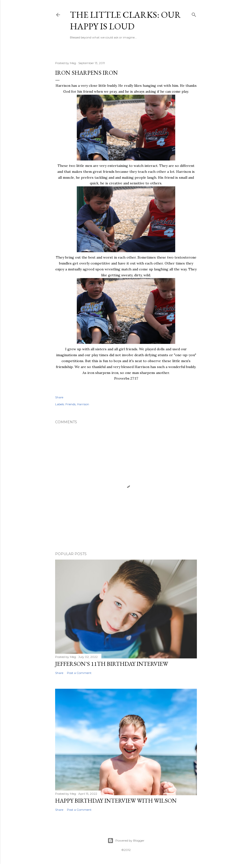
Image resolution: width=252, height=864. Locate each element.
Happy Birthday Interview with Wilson (116, 800)
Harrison (83, 404)
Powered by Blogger (126, 841)
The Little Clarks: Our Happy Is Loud (125, 20)
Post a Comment (79, 673)
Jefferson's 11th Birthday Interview (111, 664)
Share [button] (59, 397)
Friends (70, 404)
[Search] (194, 13)
